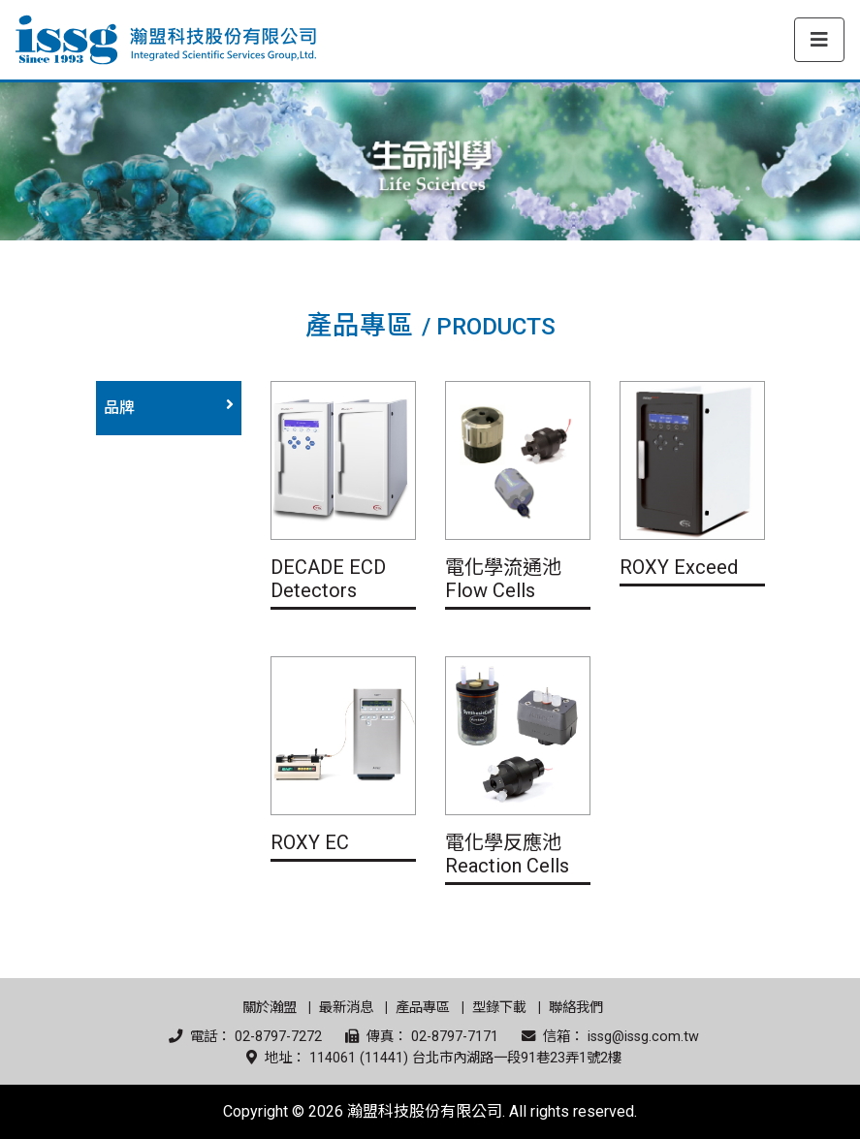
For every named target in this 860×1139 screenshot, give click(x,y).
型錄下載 (499, 1007)
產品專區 (423, 1007)
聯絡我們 (576, 1007)
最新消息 (346, 1007)
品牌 (119, 407)
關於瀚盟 (269, 1007)
